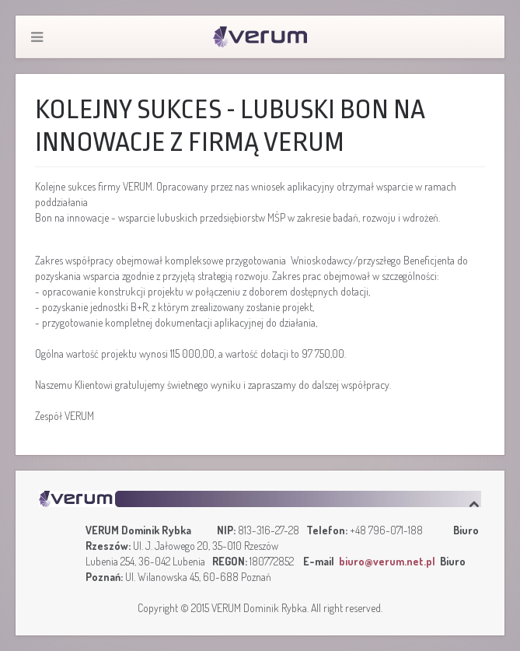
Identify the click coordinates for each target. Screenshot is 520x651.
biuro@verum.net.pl (387, 561)
